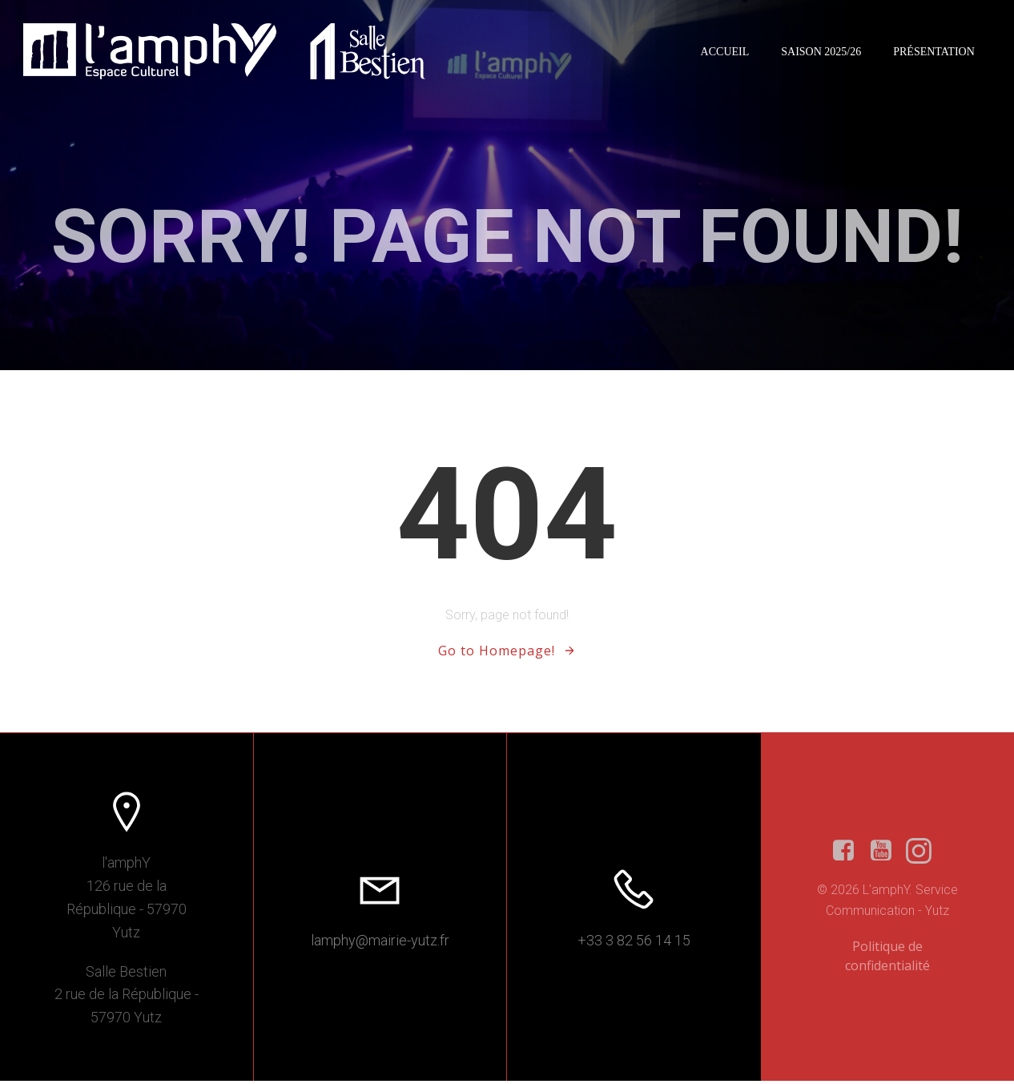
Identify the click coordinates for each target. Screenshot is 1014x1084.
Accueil (724, 52)
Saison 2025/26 (820, 52)
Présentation (933, 52)
